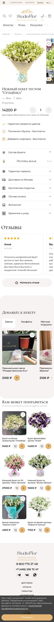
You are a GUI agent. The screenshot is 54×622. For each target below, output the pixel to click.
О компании (16, 3)
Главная (6, 34)
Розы (21, 25)
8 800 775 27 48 (27, 564)
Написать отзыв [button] (27, 282)
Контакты (30, 3)
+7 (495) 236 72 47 (27, 569)
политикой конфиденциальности (21, 607)
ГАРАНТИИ (27, 591)
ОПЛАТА (27, 587)
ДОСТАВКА (27, 583)
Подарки (36, 25)
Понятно (27, 617)
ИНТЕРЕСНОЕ (27, 595)
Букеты (8, 25)
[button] (4, 3)
